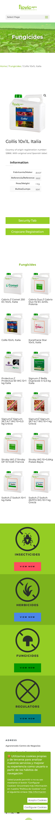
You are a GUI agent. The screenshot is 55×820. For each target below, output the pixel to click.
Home (3, 66)
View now (27, 566)
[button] (45, 95)
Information (19, 162)
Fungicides (27, 36)
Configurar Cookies (35, 807)
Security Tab (27, 220)
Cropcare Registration (27, 231)
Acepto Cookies (37, 800)
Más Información (37, 792)
